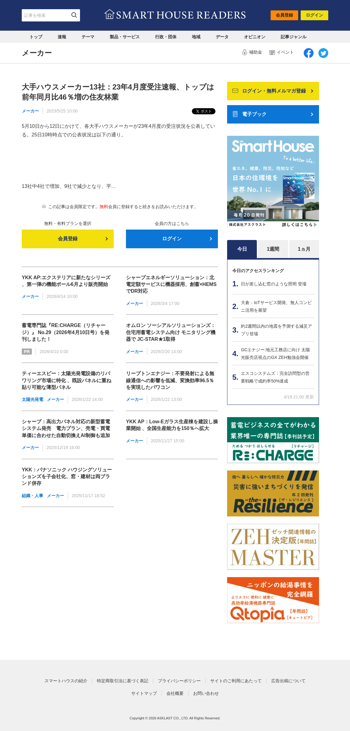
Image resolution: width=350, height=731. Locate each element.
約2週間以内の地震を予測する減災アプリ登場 (276, 330)
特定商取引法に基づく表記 (122, 680)
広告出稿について (288, 680)
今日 (242, 249)
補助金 (252, 52)
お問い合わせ (206, 693)
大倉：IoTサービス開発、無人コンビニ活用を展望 (276, 306)
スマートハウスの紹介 (65, 680)
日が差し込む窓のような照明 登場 (273, 283)
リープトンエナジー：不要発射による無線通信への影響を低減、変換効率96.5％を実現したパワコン (170, 380)
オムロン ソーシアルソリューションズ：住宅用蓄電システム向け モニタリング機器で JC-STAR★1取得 (170, 332)
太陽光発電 (32, 399)
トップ (35, 36)
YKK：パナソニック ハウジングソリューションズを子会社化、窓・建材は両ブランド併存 (67, 476)
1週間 (273, 249)
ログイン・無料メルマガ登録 (269, 91)
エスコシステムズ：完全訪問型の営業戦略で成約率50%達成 (275, 377)
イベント (281, 52)
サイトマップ (144, 693)
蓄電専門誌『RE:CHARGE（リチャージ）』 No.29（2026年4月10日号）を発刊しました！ (65, 332)
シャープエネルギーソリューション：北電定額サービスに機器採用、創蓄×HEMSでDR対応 (171, 284)
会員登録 (284, 15)
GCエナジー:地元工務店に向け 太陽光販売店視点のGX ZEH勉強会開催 (275, 353)
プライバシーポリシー (179, 680)
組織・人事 (32, 495)
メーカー (30, 111)
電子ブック (249, 114)
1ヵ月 (304, 249)
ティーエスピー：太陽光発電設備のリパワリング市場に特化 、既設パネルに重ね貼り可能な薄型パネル (66, 380)
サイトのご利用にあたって (236, 680)
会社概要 (175, 693)
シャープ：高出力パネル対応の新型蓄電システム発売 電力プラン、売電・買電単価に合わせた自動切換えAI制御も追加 (66, 428)
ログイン (314, 15)
